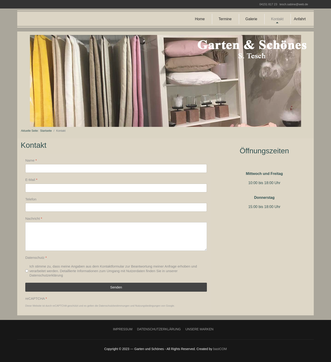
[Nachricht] (116, 236)
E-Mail (31, 180)
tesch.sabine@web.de (294, 4)
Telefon (30, 199)
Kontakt (277, 19)
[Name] (116, 168)
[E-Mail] (116, 187)
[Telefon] (116, 207)
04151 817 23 (268, 4)
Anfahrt (300, 19)
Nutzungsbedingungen (147, 305)
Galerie (251, 19)
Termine (225, 19)
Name (31, 160)
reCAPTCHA (36, 298)
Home (200, 19)
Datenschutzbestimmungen (114, 305)
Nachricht (33, 218)
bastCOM (220, 349)
